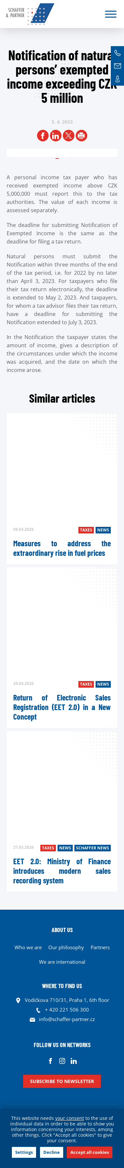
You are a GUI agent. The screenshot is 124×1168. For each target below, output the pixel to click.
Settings (24, 1152)
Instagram (62, 1061)
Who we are (28, 947)
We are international (62, 961)
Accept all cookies (89, 1152)
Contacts (117, 79)
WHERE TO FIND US (62, 985)
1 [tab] (65, 156)
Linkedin (73, 1061)
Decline (51, 1152)
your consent (69, 1118)
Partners (100, 947)
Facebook (50, 1061)
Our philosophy (66, 947)
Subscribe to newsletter (62, 1081)
